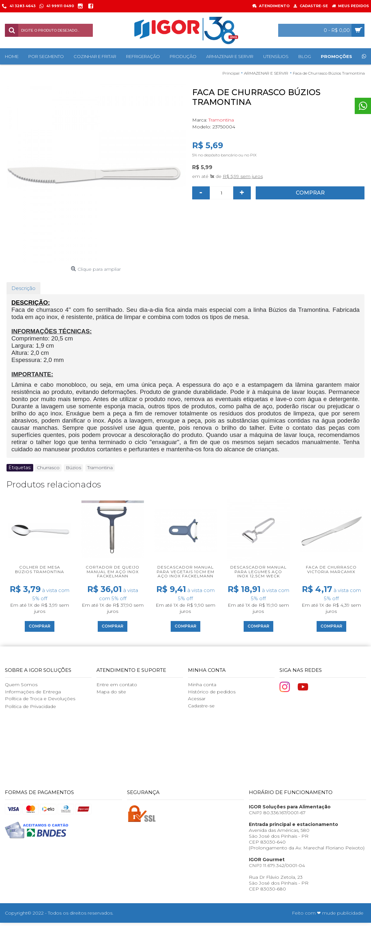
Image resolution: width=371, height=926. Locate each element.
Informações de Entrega (33, 692)
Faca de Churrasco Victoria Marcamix (331, 569)
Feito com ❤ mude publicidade (328, 913)
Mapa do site (111, 692)
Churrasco (48, 467)
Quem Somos (21, 684)
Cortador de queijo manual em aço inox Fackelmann (112, 571)
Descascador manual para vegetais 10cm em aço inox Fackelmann (185, 571)
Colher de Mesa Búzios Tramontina (39, 569)
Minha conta (202, 684)
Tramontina (221, 120)
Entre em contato (116, 684)
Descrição (23, 288)
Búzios (73, 467)
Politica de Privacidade (30, 706)
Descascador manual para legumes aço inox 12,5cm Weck (258, 571)
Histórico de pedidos (211, 692)
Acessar (197, 699)
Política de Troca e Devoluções (40, 699)
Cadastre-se (201, 706)
